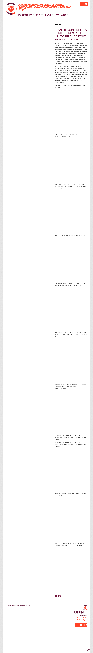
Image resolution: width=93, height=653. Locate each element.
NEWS (57, 15)
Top (88, 649)
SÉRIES (38, 15)
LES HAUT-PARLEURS (25, 15)
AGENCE (63, 15)
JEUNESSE (48, 15)
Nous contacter (82, 618)
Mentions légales (81, 620)
